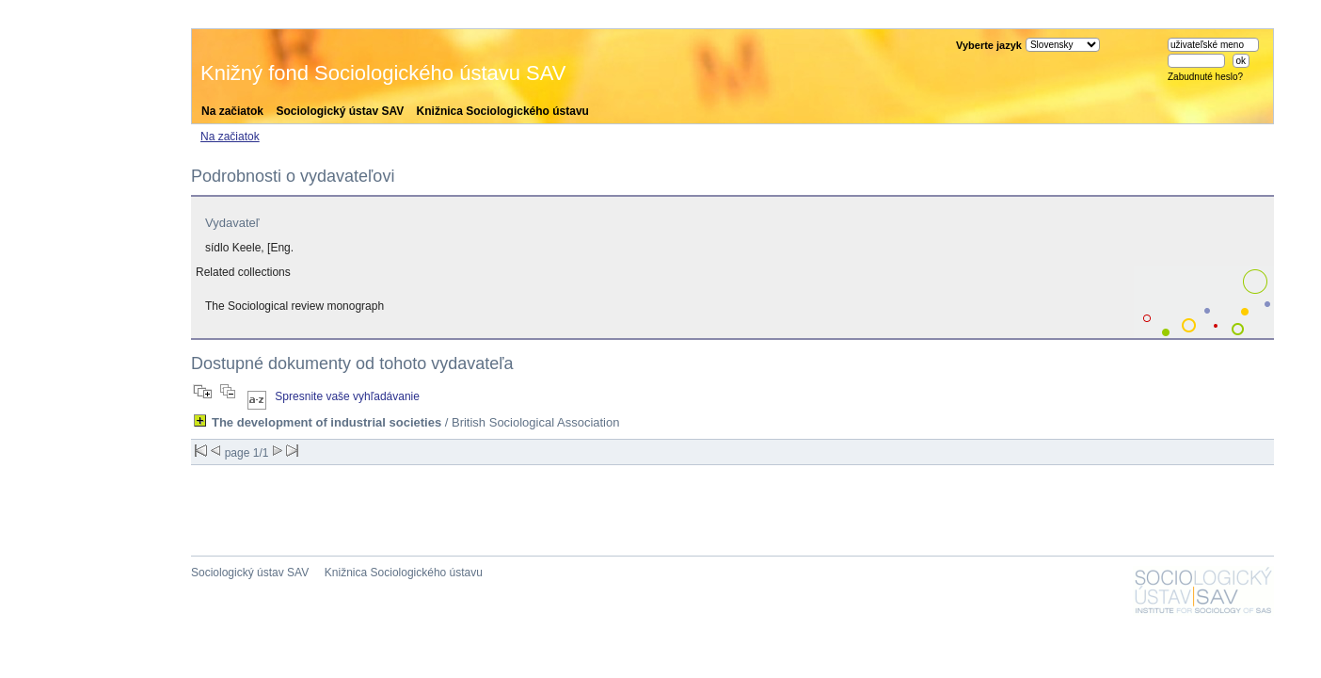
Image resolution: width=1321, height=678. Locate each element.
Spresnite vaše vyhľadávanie (347, 396)
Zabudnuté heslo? (1205, 77)
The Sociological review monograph (294, 306)
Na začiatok (232, 111)
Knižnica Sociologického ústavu (503, 111)
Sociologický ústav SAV (340, 111)
